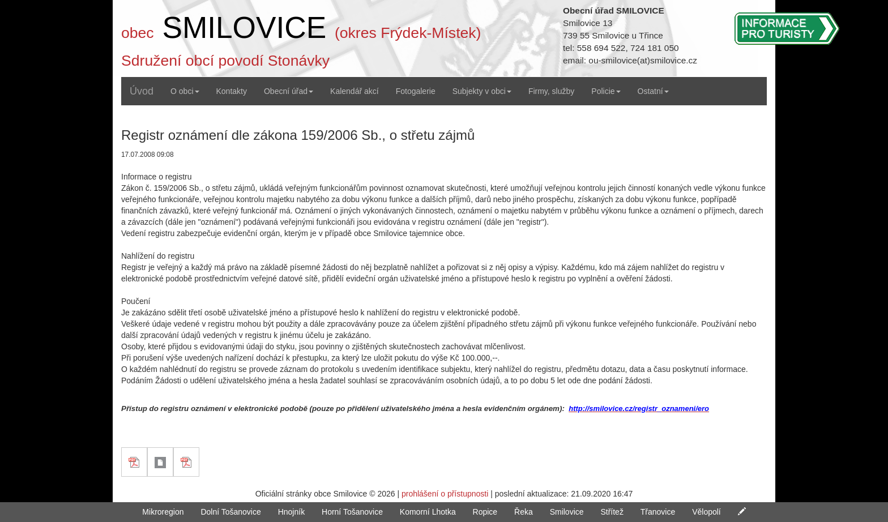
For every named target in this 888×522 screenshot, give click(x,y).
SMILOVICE (244, 27)
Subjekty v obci (481, 91)
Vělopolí (706, 511)
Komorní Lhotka (428, 511)
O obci (184, 91)
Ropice (485, 511)
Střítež (611, 511)
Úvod (141, 91)
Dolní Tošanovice (230, 511)
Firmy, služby (551, 91)
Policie (605, 91)
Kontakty (231, 91)
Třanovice (658, 511)
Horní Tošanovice (352, 511)
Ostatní (653, 91)
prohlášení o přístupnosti (445, 493)
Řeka (523, 511)
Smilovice (567, 511)
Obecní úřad (288, 91)
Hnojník (291, 511)
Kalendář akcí (354, 91)
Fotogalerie (416, 91)
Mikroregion (162, 511)
